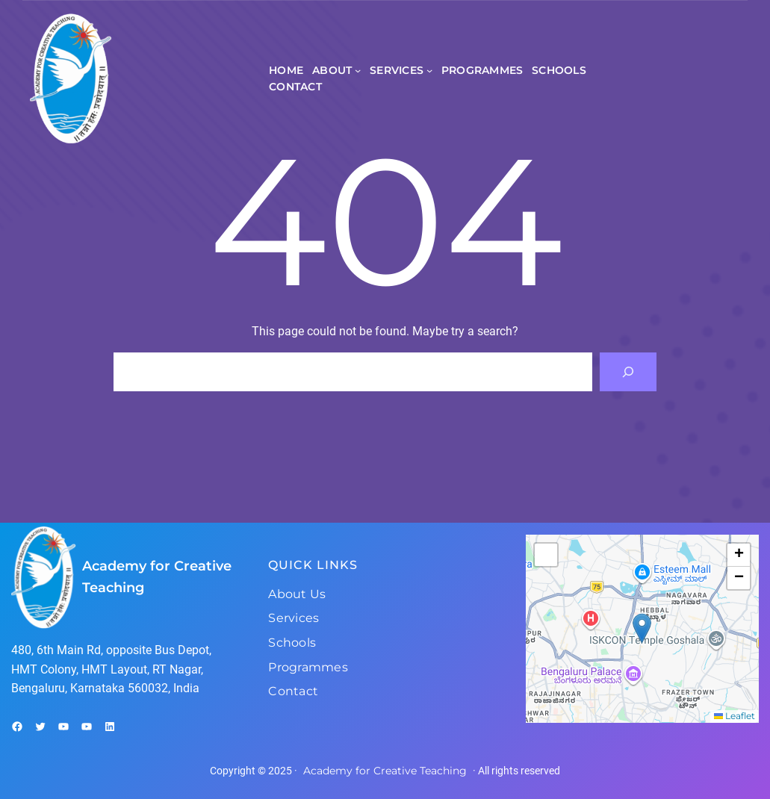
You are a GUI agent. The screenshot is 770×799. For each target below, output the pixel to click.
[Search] (628, 371)
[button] (642, 628)
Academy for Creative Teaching (385, 770)
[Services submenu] (429, 70)
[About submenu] (358, 70)
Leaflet (734, 715)
